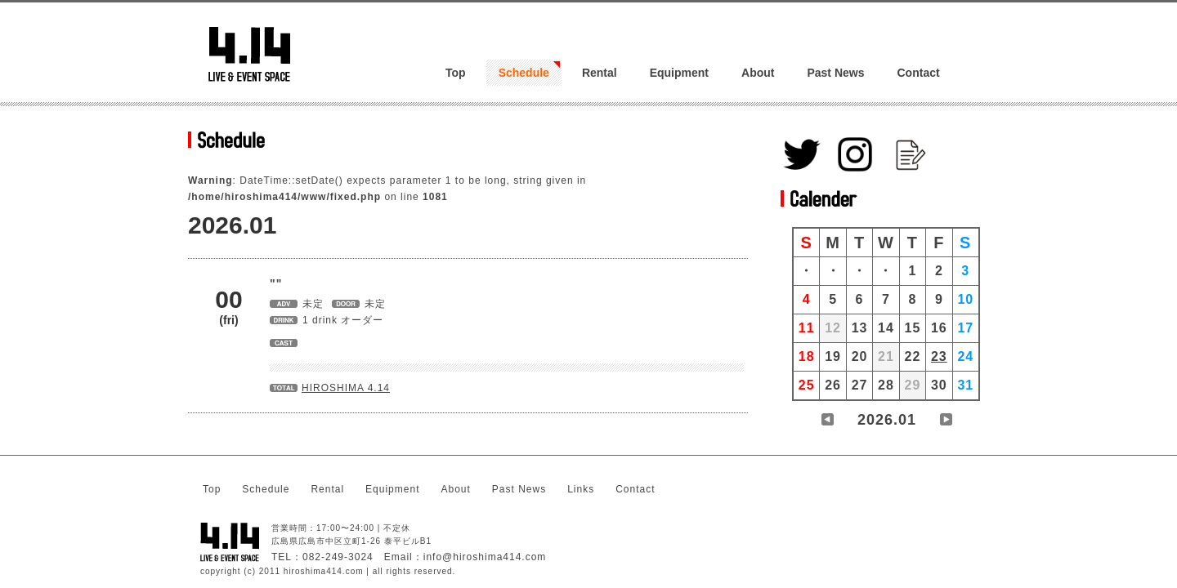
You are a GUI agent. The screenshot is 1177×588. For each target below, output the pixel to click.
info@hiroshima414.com (485, 557)
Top (455, 72)
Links (580, 489)
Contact (918, 72)
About (757, 72)
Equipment (679, 72)
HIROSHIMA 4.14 (346, 388)
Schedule (524, 72)
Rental (599, 72)
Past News (835, 72)
